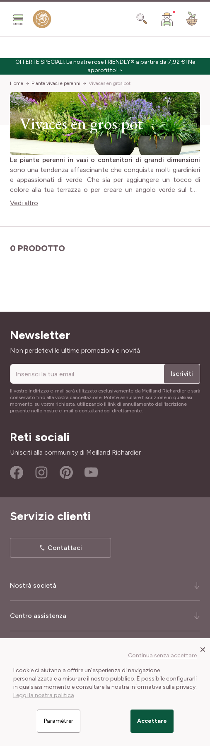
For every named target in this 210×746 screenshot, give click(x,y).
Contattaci (65, 548)
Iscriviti (182, 374)
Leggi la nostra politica (43, 695)
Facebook (16, 472)
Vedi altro (24, 203)
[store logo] (42, 21)
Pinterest (66, 472)
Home (16, 83)
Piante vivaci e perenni (55, 83)
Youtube (91, 472)
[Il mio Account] (167, 19)
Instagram (41, 472)
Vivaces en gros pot (109, 83)
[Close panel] (203, 649)
